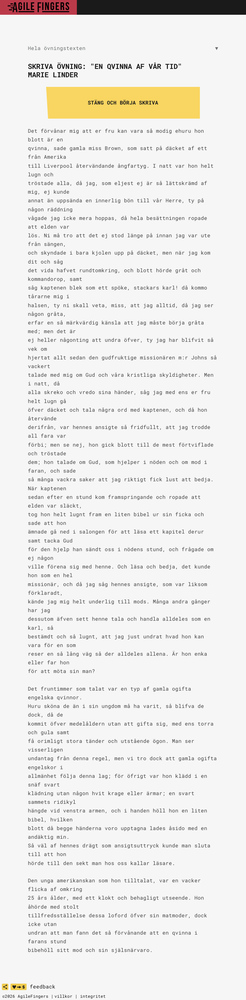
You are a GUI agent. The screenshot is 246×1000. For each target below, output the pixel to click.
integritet (93, 996)
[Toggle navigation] (234, 7)
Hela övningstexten (123, 48)
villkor (63, 996)
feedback (42, 986)
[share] (5, 987)
